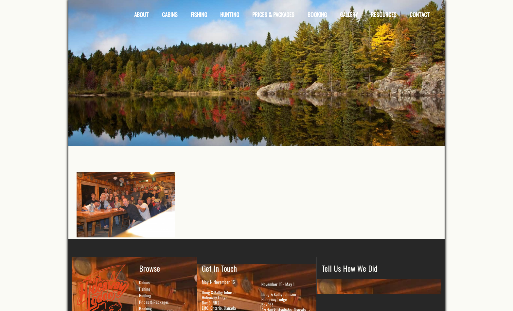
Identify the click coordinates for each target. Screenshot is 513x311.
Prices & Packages (154, 302)
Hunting (145, 295)
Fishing (144, 289)
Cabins (144, 282)
